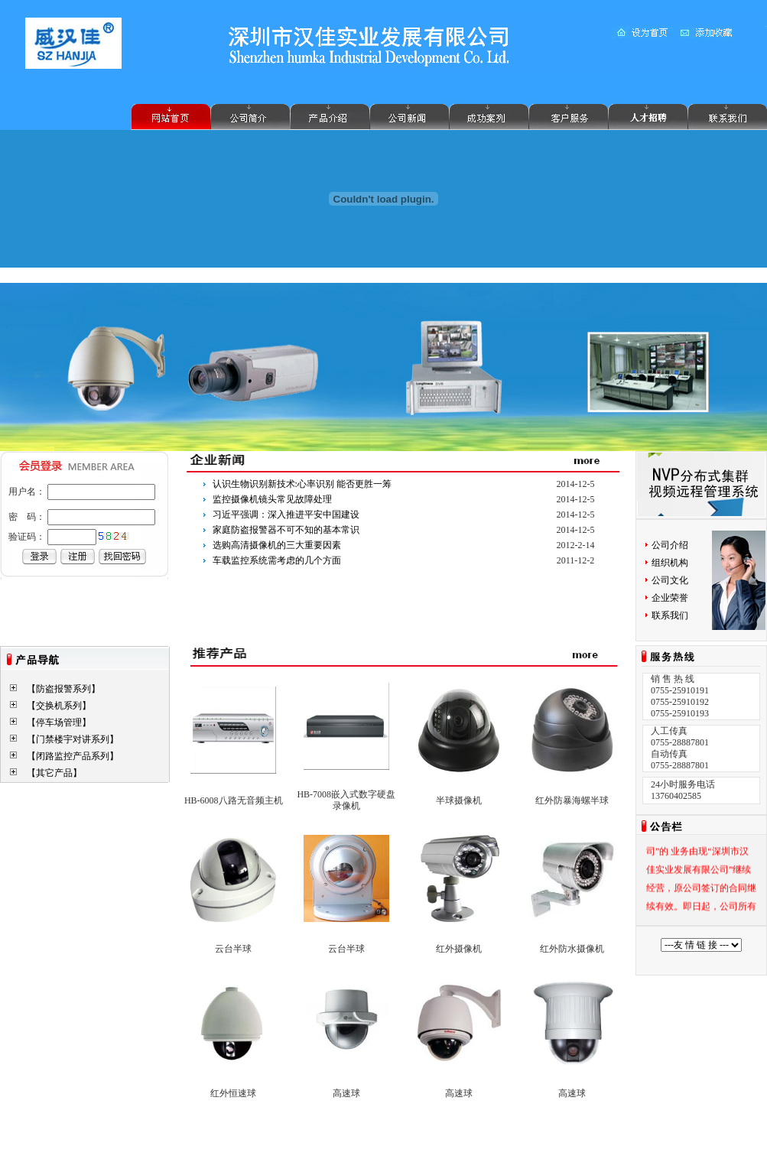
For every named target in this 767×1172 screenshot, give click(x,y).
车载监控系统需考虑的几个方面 (277, 560)
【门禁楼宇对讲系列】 (73, 739)
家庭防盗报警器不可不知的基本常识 (286, 529)
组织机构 (670, 562)
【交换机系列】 (59, 705)
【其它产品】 (54, 773)
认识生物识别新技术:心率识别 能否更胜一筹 (302, 484)
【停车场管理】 (59, 722)
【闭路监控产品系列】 (73, 756)
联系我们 (670, 615)
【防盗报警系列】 (63, 688)
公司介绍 (670, 545)
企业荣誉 (670, 597)
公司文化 (670, 580)
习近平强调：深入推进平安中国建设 (286, 514)
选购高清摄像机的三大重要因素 (277, 545)
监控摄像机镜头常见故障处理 (272, 499)
